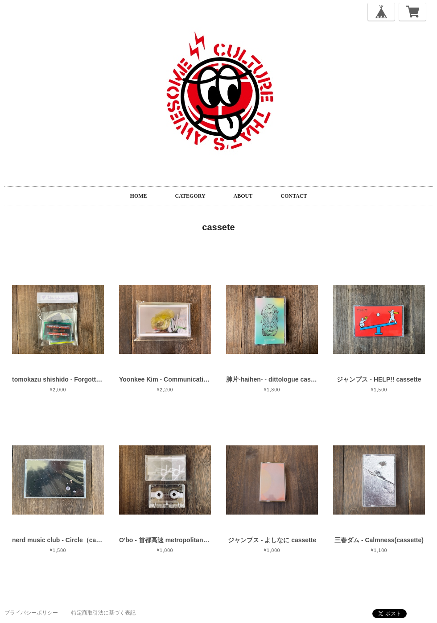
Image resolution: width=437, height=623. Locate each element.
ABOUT (243, 196)
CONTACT (293, 196)
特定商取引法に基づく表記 (103, 613)
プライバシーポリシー (31, 613)
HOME (138, 196)
